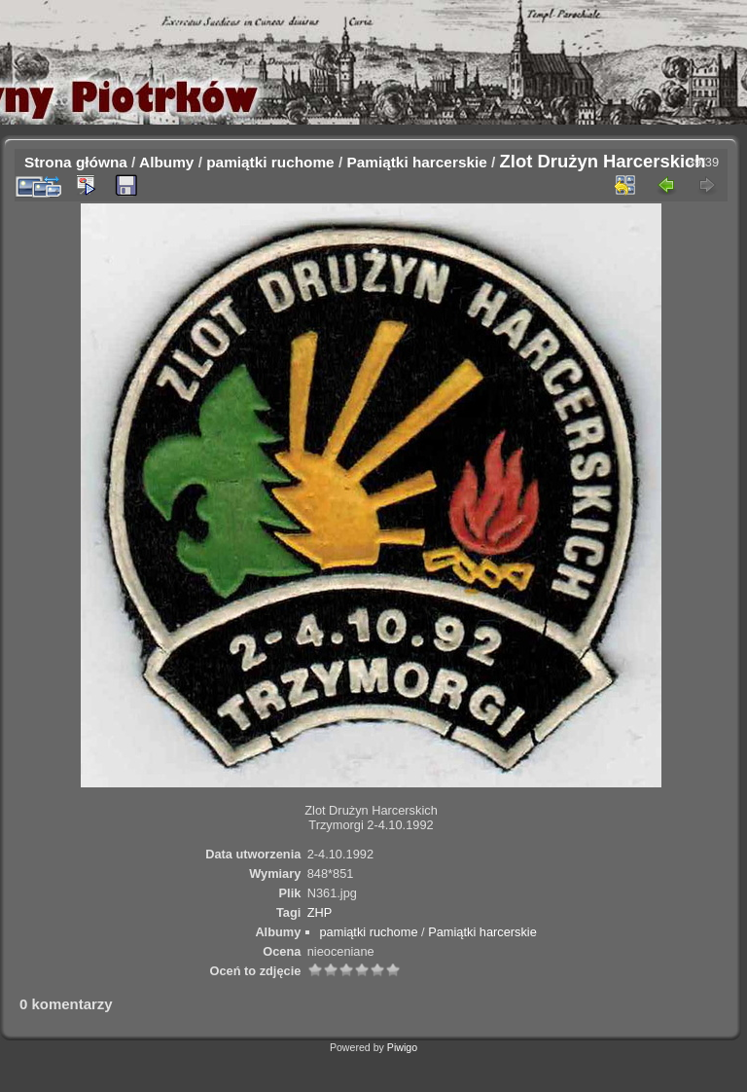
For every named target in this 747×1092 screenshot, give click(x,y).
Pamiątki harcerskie (416, 162)
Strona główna (75, 162)
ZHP (320, 912)
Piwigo (402, 1047)
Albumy (166, 162)
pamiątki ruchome (270, 162)
